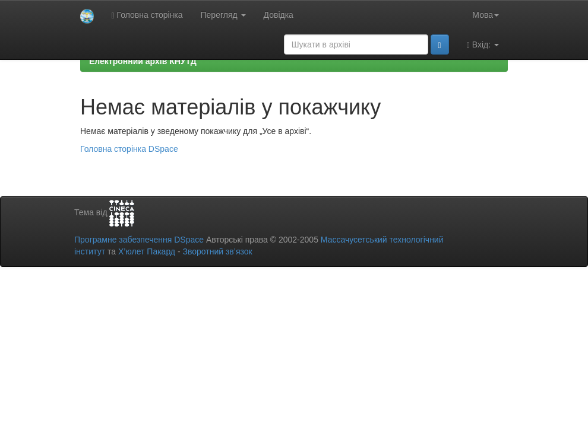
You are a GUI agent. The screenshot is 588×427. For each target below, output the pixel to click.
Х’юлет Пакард (146, 251)
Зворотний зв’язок (217, 251)
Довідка (278, 15)
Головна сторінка (147, 15)
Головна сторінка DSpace (129, 149)
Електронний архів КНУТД (143, 61)
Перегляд (223, 15)
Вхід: (483, 45)
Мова (485, 15)
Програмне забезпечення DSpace (139, 239)
